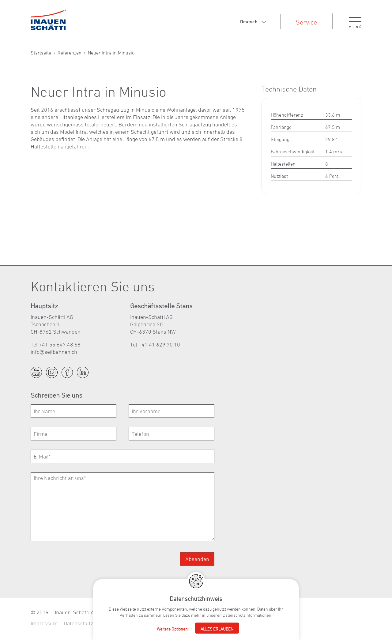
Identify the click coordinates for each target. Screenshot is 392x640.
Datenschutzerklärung (90, 623)
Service (306, 22)
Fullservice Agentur (145, 623)
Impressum (44, 623)
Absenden (197, 559)
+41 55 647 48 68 (215, 612)
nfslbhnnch (54, 352)
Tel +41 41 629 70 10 (155, 344)
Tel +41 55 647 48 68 (56, 344)
